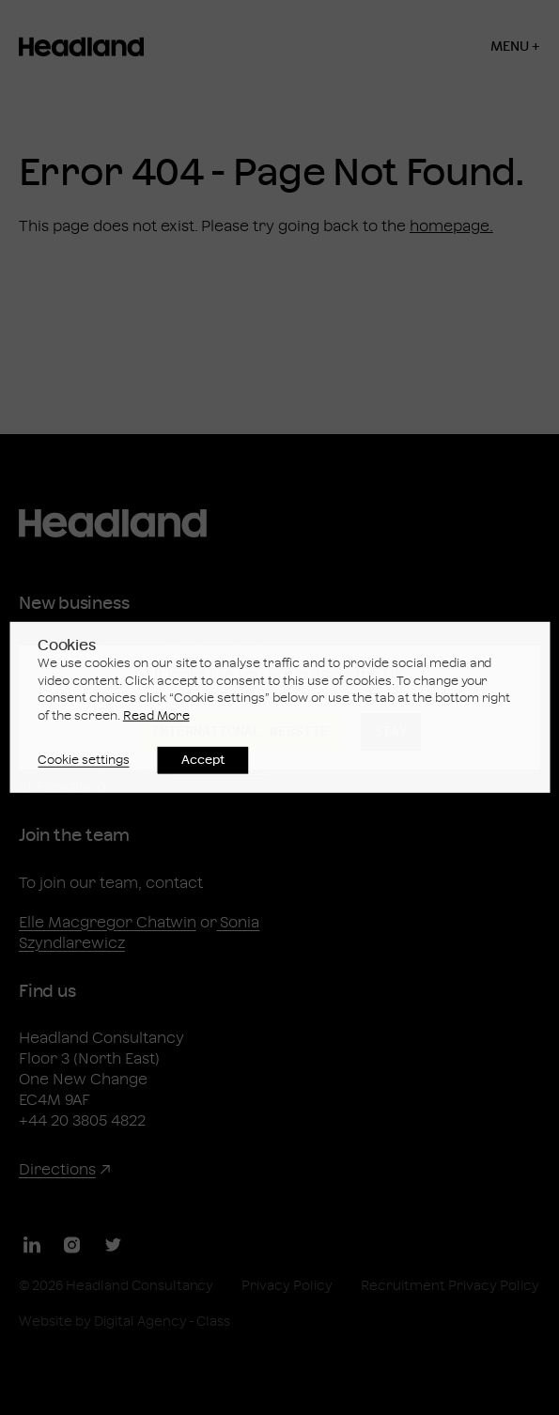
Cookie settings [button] (84, 760)
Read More (156, 716)
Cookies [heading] (67, 645)
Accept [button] (203, 760)
